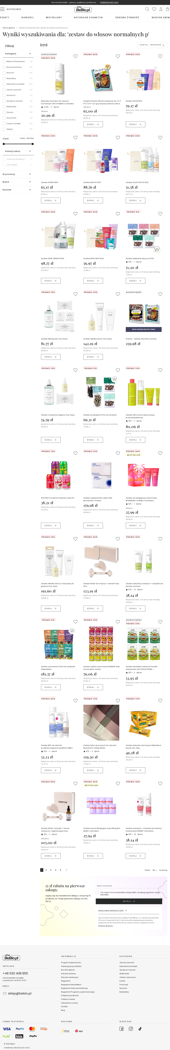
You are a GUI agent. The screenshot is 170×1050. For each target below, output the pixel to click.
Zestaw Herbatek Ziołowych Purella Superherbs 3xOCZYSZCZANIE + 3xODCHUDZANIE (141, 668)
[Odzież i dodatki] (18, 124)
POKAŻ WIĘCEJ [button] (105, 926)
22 (138, 834)
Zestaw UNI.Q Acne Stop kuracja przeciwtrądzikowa (140, 416)
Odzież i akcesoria (128, 977)
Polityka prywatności (70, 995)
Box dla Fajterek (68, 970)
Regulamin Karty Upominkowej (74, 988)
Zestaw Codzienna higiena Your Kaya (58, 415)
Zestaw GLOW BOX (134, 101)
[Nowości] (18, 73)
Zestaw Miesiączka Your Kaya (54, 339)
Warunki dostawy (68, 973)
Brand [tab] (6, 181)
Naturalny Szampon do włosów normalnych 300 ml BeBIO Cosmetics (57, 102)
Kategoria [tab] (10, 53)
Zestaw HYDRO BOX (49, 182)
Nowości (123, 988)
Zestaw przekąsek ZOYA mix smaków (100, 415)
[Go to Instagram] (131, 1029)
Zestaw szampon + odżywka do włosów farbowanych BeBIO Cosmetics (144, 829)
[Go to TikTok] (140, 1029)
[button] (160, 9)
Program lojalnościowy (71, 962)
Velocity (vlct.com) (22, 1048)
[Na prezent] (18, 119)
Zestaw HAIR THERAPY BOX (52, 258)
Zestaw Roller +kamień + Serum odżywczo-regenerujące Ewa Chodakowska (55, 829)
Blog (63, 1010)
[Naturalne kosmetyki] (18, 85)
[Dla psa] (18, 113)
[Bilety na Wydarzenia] (18, 62)
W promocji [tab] (9, 174)
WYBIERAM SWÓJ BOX (109, 2)
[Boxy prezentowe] (18, 68)
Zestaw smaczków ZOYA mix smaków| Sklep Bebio (58, 667)
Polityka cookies (68, 999)
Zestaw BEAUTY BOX (92, 182)
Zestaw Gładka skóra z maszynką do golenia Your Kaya (57, 584)
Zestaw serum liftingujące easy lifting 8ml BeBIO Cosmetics (101, 829)
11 (55, 107)
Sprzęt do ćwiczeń (127, 970)
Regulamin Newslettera (71, 984)
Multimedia (124, 973)
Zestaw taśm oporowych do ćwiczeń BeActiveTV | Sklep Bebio (99, 746)
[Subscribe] (129, 901)
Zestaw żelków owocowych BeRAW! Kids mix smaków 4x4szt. (101, 667)
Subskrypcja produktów (71, 966)
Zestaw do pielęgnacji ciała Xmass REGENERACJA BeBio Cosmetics (141, 499)
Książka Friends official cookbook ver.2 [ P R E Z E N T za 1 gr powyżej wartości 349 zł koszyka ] (102, 102)
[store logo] (83, 9)
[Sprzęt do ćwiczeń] (18, 102)
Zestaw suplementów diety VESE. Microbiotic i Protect (98, 499)
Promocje (124, 984)
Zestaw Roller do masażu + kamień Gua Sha (101, 584)
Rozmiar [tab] (7, 189)
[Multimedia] (18, 107)
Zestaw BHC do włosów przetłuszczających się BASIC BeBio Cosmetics (57, 746)
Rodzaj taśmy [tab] (12, 151)
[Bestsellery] (18, 79)
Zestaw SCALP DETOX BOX (137, 182)
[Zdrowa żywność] (18, 90)
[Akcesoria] (18, 96)
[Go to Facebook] (122, 1029)
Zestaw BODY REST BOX (93, 258)
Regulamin (65, 981)
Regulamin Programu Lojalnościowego (78, 992)
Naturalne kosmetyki (129, 966)
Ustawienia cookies (69, 1003)
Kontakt (64, 1006)
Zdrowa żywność (127, 962)
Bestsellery (124, 992)
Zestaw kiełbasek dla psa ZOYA (140, 258)
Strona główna (9, 28)
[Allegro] (18, 129)
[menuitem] (4, 17)
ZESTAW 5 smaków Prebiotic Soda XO (58, 498)
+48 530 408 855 (15, 973)
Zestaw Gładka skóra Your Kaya (97, 339)
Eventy (122, 981)
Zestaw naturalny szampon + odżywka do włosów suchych (144, 584)
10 (138, 589)
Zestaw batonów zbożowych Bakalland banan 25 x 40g (143, 746)
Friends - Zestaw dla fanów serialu (141, 339)
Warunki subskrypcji (69, 977)
